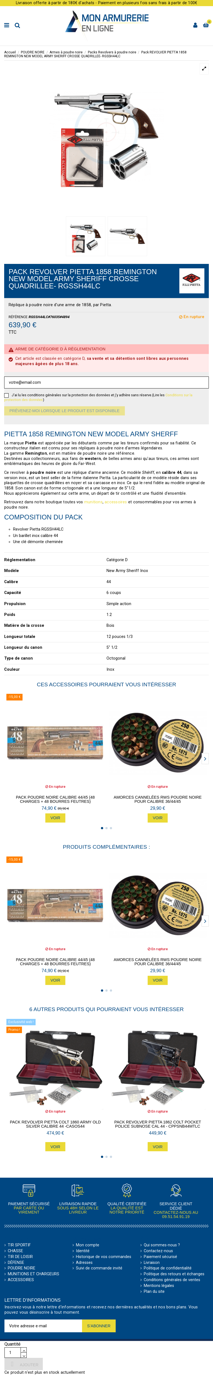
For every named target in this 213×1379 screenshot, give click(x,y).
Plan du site (154, 1292)
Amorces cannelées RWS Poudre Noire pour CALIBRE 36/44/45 (158, 799)
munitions (93, 502)
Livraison (152, 1263)
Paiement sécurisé (160, 1257)
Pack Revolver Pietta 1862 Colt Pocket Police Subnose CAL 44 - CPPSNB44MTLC (157, 1124)
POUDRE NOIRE (21, 1268)
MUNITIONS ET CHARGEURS (33, 1274)
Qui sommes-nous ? (162, 1245)
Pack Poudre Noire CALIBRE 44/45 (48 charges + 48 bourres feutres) (55, 799)
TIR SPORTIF (19, 1245)
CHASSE (15, 1251)
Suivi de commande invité (99, 1268)
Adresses (84, 1263)
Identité (83, 1251)
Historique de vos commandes (103, 1257)
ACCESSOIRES (21, 1280)
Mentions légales (159, 1286)
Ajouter (23, 1364)
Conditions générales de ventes (172, 1280)
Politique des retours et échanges (174, 1274)
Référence (18, 317)
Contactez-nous (158, 1251)
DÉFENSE (16, 1263)
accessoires (116, 502)
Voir (55, 818)
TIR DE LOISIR (20, 1257)
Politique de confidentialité (168, 1268)
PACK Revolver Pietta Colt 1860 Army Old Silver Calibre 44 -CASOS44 (55, 1124)
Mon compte (87, 1245)
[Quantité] (12, 1352)
